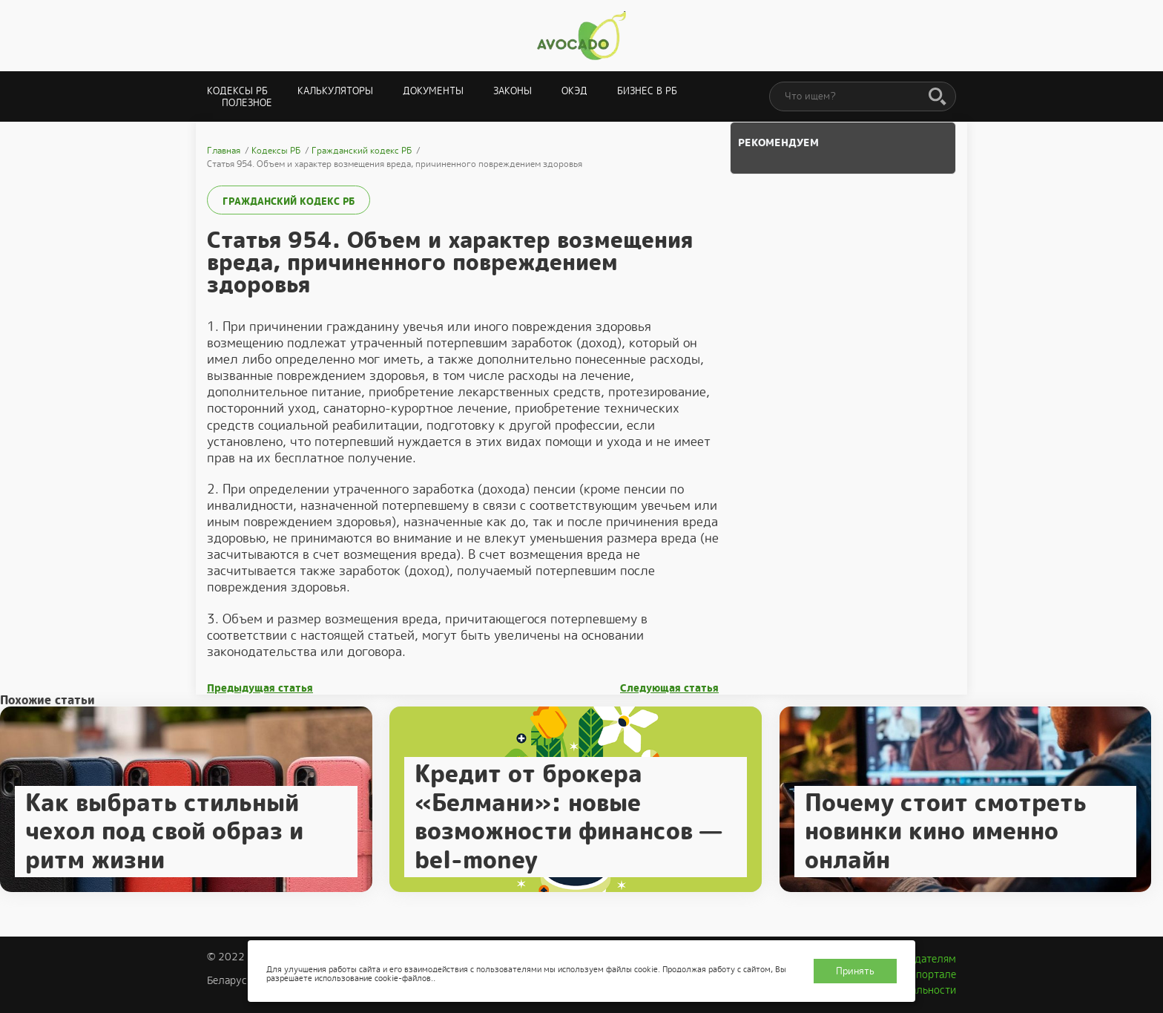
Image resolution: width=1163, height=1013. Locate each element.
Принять (855, 971)
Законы (512, 91)
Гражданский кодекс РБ (289, 201)
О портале (931, 974)
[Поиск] (937, 97)
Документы (433, 91)
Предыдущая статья (260, 688)
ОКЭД (574, 91)
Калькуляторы (335, 91)
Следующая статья (669, 688)
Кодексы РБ (237, 91)
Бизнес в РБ (647, 91)
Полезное (247, 103)
